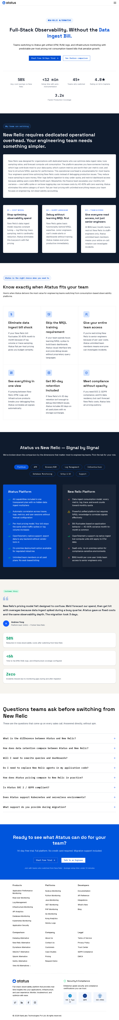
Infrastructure (94, 467)
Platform (21, 467)
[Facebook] (28, 1002)
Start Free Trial (45, 860)
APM (35, 467)
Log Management (72, 467)
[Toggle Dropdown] (114, 2)
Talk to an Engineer (73, 860)
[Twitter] (15, 1002)
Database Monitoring (42, 474)
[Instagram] (35, 1002)
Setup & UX (66, 474)
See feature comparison (76, 58)
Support (82, 474)
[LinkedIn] (21, 1002)
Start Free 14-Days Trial (45, 58)
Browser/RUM (50, 467)
